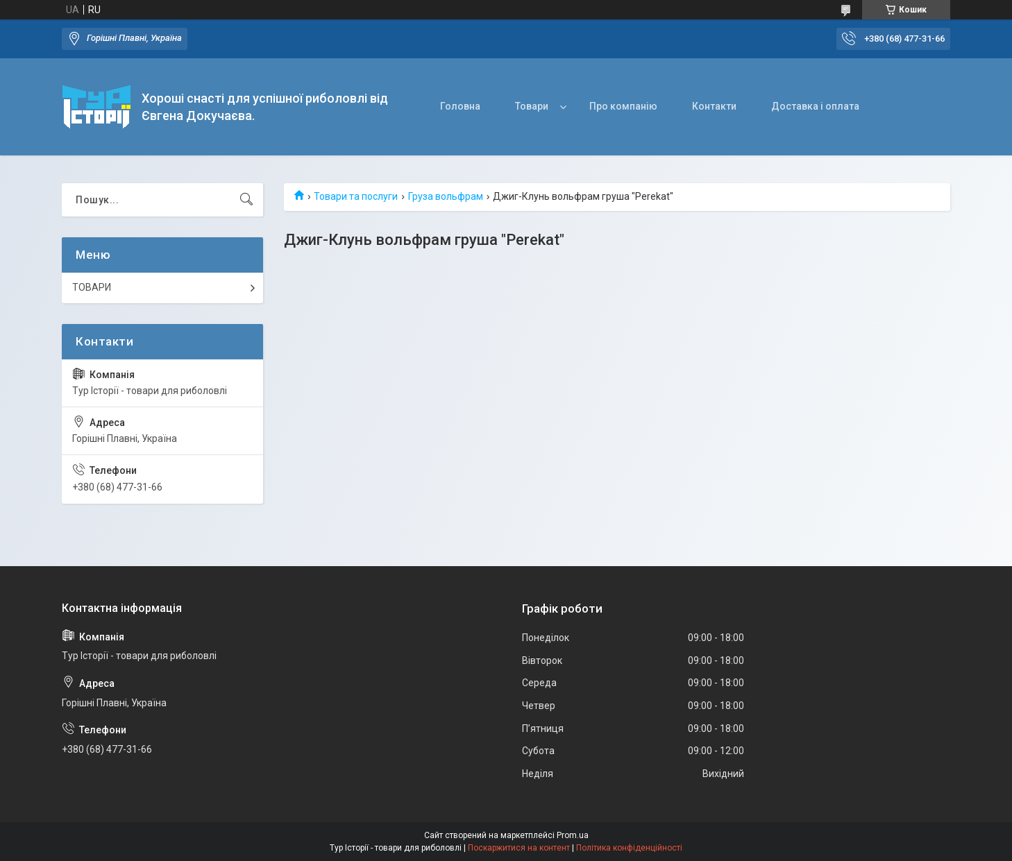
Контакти (714, 106)
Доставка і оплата (815, 106)
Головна (460, 106)
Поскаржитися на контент (519, 848)
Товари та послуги (356, 196)
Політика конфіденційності (629, 848)
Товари (531, 106)
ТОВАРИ (91, 287)
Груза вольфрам (445, 196)
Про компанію (623, 106)
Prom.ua (573, 835)
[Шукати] (246, 199)
